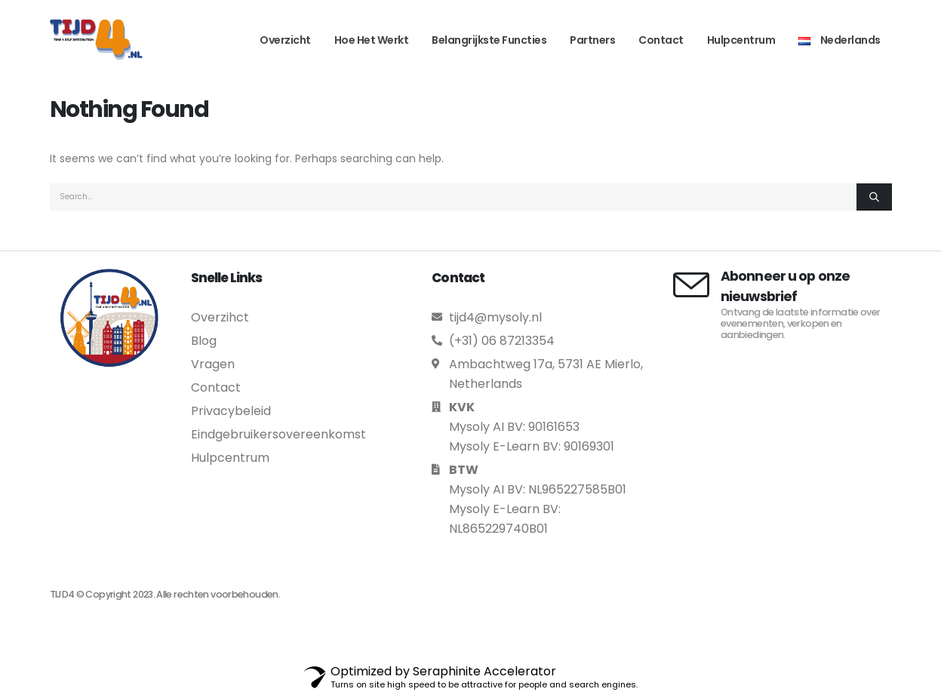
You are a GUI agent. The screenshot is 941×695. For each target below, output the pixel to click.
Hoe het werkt (371, 40)
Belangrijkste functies (489, 40)
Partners (592, 40)
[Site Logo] (96, 39)
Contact (661, 40)
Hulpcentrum (741, 40)
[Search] (873, 197)
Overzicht (285, 40)
